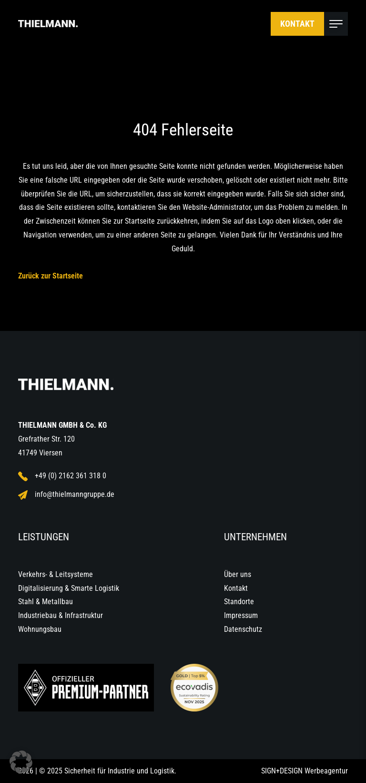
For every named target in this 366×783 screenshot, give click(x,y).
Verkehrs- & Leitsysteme (55, 574)
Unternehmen (255, 537)
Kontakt (297, 24)
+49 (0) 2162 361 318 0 (62, 476)
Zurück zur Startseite (50, 275)
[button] (21, 762)
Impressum (241, 615)
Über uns (237, 574)
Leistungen (43, 537)
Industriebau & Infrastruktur (60, 615)
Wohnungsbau (39, 629)
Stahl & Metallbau (45, 601)
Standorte (239, 601)
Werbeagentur (326, 770)
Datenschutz (243, 629)
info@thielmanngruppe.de (66, 494)
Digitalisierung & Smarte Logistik (68, 588)
